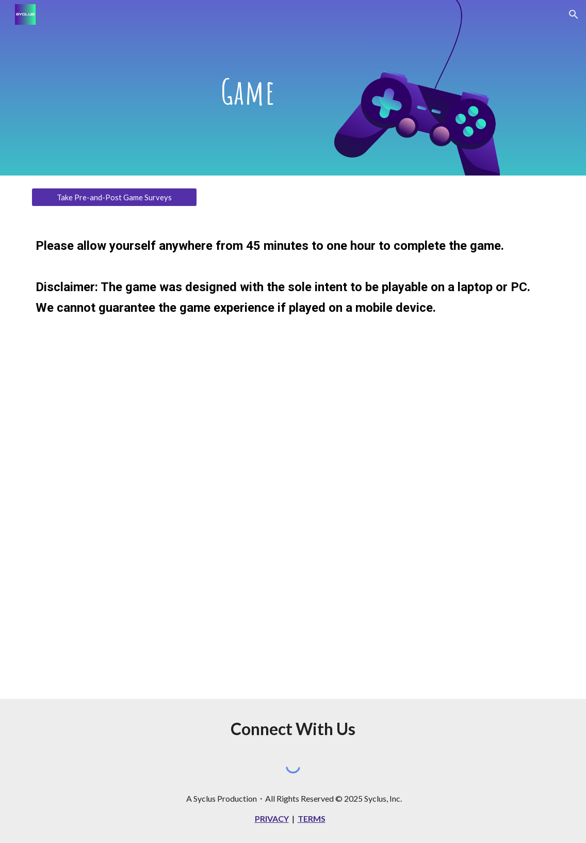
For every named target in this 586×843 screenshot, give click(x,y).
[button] (573, 14)
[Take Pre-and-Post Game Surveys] (114, 197)
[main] (248, 87)
